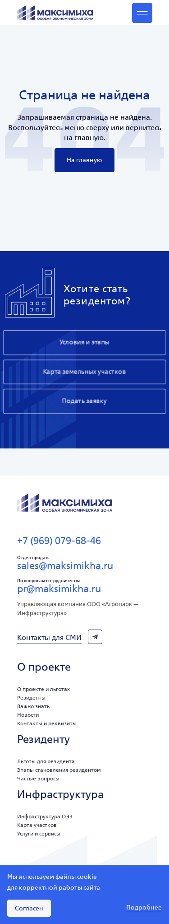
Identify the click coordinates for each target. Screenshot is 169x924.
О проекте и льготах (43, 689)
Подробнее (144, 907)
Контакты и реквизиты (47, 723)
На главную (84, 160)
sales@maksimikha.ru (65, 565)
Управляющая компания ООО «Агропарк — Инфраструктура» (78, 608)
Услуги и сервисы (38, 833)
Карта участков (37, 825)
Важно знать (33, 706)
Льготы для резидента (46, 761)
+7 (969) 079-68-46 (59, 540)
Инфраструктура (60, 794)
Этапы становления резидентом (59, 770)
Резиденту (43, 739)
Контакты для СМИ (49, 637)
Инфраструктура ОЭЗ (45, 816)
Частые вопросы (38, 778)
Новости (28, 715)
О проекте (44, 667)
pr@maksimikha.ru (59, 588)
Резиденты (31, 697)
